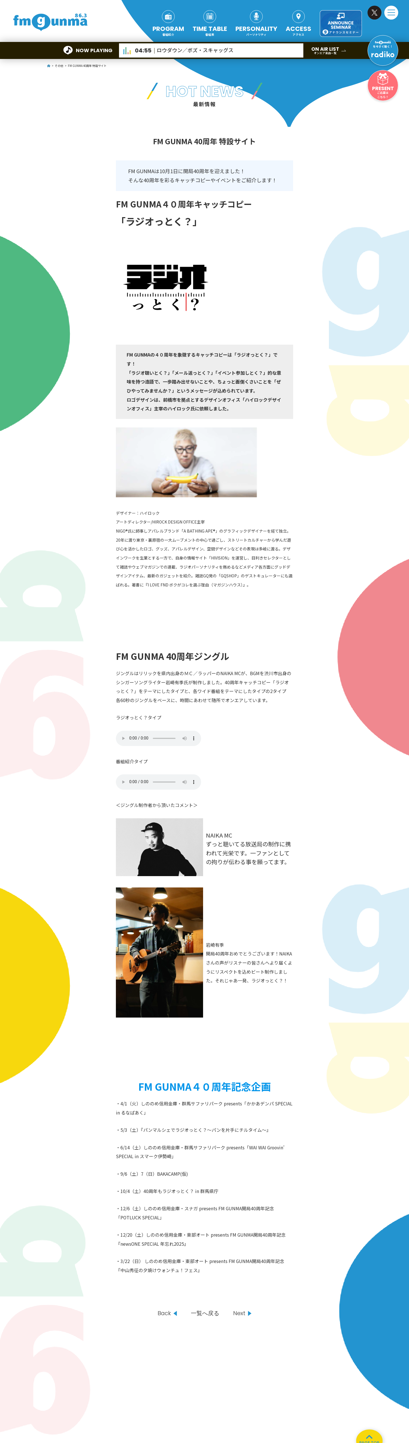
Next (239, 1313)
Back (164, 1313)
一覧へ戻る (205, 1313)
